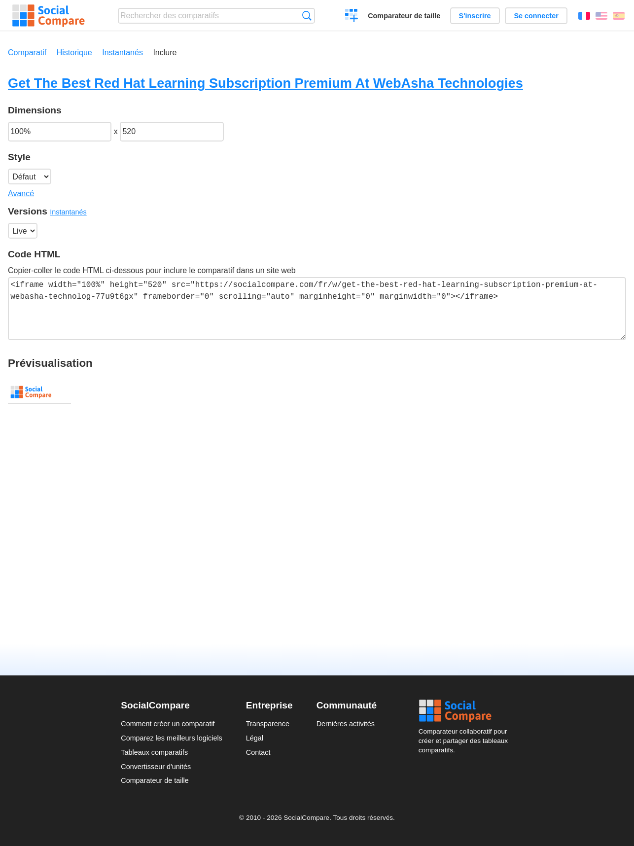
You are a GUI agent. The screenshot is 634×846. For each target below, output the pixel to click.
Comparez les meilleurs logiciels (171, 738)
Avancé (21, 193)
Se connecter (536, 16)
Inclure (164, 52)
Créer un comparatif (351, 16)
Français (584, 16)
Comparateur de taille (404, 16)
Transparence (267, 724)
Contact (258, 752)
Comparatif (27, 52)
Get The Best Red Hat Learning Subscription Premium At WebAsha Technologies (265, 83)
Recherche (307, 15)
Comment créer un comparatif (167, 724)
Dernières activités (346, 724)
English (601, 16)
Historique (74, 52)
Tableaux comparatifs (154, 752)
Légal (254, 738)
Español (619, 16)
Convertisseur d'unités (156, 767)
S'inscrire (475, 16)
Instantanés (122, 52)
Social (466, 711)
